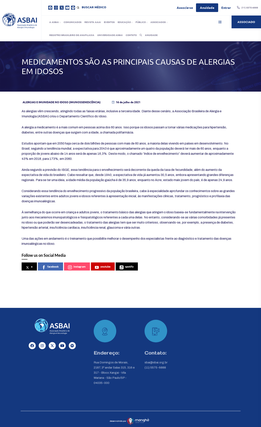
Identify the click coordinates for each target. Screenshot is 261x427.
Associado (246, 22)
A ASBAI (54, 22)
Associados (158, 22)
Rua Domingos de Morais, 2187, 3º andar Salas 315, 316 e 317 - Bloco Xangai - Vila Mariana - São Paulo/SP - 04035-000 (114, 375)
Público (141, 22)
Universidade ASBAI (110, 35)
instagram (77, 267)
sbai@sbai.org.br (156, 364)
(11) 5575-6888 (155, 370)
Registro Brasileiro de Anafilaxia (71, 35)
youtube (102, 267)
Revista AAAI (92, 22)
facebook (50, 267)
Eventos (109, 22)
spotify (127, 267)
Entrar (226, 8)
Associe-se (185, 8)
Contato (131, 35)
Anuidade (207, 8)
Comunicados (73, 22)
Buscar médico (94, 7)
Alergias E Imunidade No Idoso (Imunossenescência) (62, 102)
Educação (124, 22)
